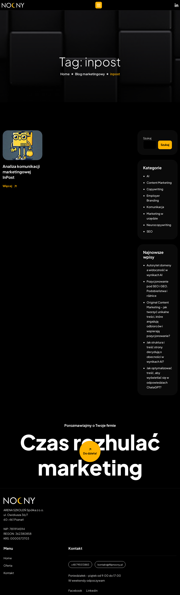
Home (8, 558)
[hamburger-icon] (98, 5)
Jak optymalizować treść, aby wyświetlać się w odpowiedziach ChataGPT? (159, 377)
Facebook (75, 590)
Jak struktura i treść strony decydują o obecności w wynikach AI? (156, 351)
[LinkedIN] (176, 4)
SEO (150, 231)
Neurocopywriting (159, 225)
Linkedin (92, 590)
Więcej (10, 186)
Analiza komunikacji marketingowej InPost (21, 172)
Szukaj (147, 138)
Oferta (8, 565)
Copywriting (155, 189)
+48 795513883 (80, 564)
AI (148, 176)
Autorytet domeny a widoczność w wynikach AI (159, 270)
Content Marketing (159, 182)
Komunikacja (155, 207)
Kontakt (9, 573)
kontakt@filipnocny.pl (110, 564)
